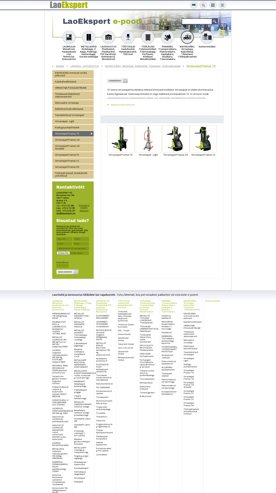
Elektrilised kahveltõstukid (69, 108)
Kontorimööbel (212, 301)
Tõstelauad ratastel (167, 374)
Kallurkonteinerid (104, 383)
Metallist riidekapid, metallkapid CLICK (79, 353)
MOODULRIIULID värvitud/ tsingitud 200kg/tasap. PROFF (104, 335)
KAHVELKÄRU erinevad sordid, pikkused (71, 74)
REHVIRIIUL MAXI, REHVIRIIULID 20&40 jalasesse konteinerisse (60, 369)
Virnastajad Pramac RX (67, 166)
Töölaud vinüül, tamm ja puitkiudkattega (147, 373)
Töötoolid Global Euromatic (126, 325)
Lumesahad (101, 454)
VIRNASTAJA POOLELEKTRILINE (70, 87)
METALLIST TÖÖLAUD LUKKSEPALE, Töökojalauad (146, 319)
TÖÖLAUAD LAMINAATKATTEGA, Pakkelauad (149, 328)
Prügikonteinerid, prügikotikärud (104, 425)
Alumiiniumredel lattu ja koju (104, 401)
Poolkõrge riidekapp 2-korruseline (79, 433)
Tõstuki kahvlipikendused (104, 431)
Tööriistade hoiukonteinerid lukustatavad (103, 377)
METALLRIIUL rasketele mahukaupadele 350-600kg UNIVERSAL (60, 454)
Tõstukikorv (101, 416)
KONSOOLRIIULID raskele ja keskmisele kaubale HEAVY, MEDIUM (60, 392)
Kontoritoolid (124, 334)
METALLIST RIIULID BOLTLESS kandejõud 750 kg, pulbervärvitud (103, 349)
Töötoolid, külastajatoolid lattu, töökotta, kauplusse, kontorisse (125, 316)
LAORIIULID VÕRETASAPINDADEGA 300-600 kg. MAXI (62, 410)
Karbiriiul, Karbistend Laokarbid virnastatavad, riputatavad (58, 480)
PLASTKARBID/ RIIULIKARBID (102, 316)
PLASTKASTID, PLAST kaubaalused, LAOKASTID (102, 368)
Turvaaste (100, 413)
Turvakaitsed (102, 397)
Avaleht (60, 66)
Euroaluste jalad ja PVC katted (103, 449)
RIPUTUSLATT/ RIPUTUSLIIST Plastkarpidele (146, 347)
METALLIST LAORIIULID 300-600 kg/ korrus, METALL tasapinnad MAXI (60, 342)
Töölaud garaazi (147, 392)
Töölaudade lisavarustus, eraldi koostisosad (145, 338)
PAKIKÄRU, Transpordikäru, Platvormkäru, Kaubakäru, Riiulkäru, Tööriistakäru (169, 306)
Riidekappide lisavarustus (80, 463)
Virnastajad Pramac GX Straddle (67, 147)
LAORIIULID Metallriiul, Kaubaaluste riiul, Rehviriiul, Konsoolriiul (60, 305)
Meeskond (84, 210)
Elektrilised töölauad (145, 387)
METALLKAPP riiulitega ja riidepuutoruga (81, 450)
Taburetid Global (126, 344)
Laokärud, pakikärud (166, 316)
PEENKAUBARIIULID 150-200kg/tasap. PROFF (61, 315)
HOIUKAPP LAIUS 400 (82, 425)
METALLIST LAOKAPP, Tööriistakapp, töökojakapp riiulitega (80, 335)
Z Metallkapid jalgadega (80, 344)
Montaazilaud (146, 382)
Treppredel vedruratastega (103, 408)
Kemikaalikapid (81, 468)
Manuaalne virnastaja (67, 102)
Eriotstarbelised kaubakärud (169, 392)
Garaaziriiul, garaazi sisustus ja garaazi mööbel (59, 380)
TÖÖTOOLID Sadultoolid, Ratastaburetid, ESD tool (125, 304)
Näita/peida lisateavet (123, 104)
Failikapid (78, 481)
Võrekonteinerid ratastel (104, 392)
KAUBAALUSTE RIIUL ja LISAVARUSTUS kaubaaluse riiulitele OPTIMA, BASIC (59, 328)
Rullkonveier (146, 396)
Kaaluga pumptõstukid (67, 127)
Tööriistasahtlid (147, 379)
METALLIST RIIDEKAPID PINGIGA (79, 324)
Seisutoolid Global (123, 352)
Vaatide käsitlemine (101, 443)
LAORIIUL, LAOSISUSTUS (84, 66)
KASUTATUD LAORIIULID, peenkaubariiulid (60, 419)
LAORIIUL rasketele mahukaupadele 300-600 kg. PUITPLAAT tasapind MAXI (60, 356)
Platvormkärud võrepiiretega (169, 380)
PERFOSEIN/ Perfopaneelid (146, 354)
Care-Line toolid (125, 347)
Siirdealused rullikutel (167, 356)
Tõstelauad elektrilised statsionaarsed (67, 95)
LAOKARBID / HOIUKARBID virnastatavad (102, 324)
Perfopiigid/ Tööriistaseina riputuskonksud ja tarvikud (147, 363)
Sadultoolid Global (123, 339)
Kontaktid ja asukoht (84, 206)
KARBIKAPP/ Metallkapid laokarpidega (80, 383)
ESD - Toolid (123, 330)
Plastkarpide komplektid (102, 437)
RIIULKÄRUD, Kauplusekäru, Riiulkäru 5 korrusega (168, 325)
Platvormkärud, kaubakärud (169, 362)
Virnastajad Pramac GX (67, 139)
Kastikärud (166, 332)
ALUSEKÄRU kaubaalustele (168, 368)
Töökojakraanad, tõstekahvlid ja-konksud (71, 174)
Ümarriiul (100, 420)
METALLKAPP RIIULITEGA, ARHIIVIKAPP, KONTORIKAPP (81, 363)
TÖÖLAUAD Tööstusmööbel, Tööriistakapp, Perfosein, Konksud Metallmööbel (148, 306)
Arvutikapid (79, 478)
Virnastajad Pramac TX (200, 66)
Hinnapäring (115, 80)
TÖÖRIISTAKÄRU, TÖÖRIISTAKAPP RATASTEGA (169, 349)
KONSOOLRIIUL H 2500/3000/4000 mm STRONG (60, 402)
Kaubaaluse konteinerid (101, 359)
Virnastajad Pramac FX (67, 154)
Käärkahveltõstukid (65, 81)
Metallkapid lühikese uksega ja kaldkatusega (81, 412)
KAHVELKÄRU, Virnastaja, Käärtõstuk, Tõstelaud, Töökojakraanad (142, 66)
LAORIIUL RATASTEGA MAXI (60, 444)
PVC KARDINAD (103, 387)
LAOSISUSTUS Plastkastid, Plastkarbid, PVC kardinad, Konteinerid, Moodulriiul (104, 306)
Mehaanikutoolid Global (126, 358)
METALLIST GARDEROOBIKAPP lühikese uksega (83, 404)
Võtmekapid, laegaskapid (80, 472)
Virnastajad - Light (64, 121)
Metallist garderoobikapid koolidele (82, 441)
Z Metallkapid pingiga (80, 391)
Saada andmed (65, 272)
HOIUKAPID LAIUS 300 (82, 419)
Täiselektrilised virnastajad (69, 115)
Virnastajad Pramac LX (67, 160)
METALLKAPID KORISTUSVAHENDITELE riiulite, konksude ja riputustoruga (85, 374)
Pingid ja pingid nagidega (81, 457)
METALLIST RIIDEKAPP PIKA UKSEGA (81, 315)
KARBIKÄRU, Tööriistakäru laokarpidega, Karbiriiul (168, 339)
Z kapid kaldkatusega (80, 397)
